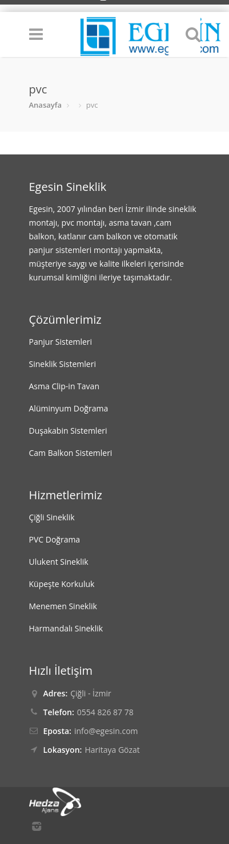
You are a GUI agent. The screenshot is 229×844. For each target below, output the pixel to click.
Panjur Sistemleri (61, 341)
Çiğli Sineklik (52, 517)
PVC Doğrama (55, 539)
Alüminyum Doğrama (69, 408)
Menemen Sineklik (63, 606)
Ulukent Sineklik (59, 561)
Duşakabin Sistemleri (68, 430)
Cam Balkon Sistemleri (71, 452)
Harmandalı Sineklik (66, 628)
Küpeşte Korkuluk (62, 583)
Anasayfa (45, 105)
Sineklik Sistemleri (62, 363)
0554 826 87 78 (105, 712)
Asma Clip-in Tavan (64, 386)
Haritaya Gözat (112, 749)
